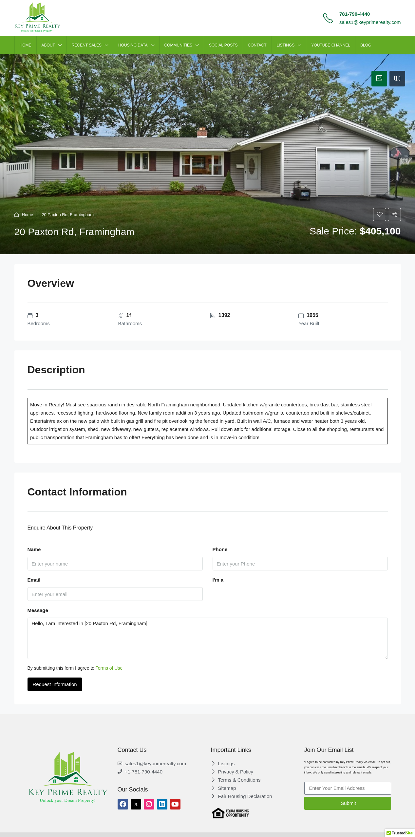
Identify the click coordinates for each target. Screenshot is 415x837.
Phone (220, 549)
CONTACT (257, 45)
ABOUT (48, 45)
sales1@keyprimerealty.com (370, 22)
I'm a (218, 580)
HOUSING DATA (133, 45)
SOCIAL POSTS (223, 45)
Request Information (55, 684)
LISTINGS (286, 45)
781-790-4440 (354, 14)
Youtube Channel (330, 45)
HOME (25, 45)
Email (34, 580)
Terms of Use (109, 668)
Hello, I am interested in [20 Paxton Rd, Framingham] (208, 638)
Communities (178, 45)
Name (34, 549)
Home (27, 214)
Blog (365, 45)
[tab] (379, 78)
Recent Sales (87, 45)
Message (38, 610)
